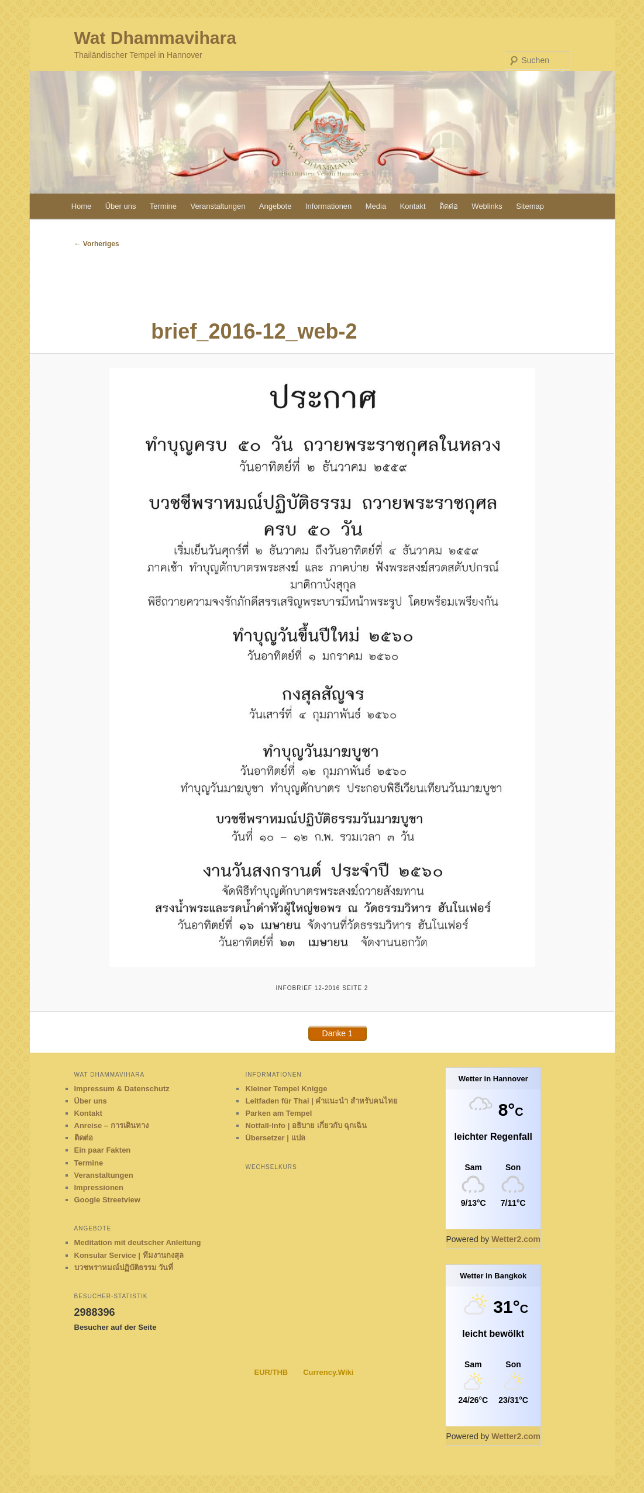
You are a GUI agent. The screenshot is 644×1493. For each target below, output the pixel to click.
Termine (163, 206)
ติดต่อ (448, 206)
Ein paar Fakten (102, 1150)
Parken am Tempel (278, 1113)
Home (81, 206)
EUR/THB (271, 1372)
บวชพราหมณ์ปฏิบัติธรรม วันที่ (124, 1267)
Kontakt (413, 206)
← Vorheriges (96, 244)
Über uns (120, 206)
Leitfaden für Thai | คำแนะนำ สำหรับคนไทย (321, 1101)
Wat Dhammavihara (155, 37)
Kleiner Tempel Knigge (286, 1088)
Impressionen (99, 1187)
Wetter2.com (515, 1239)
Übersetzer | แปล (275, 1137)
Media (376, 206)
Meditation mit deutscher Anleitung (137, 1242)
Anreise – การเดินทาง (111, 1125)
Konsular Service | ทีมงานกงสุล (129, 1255)
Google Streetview (107, 1199)
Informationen (328, 206)
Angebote (275, 206)
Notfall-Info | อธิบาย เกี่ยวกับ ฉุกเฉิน (306, 1125)
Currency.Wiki (328, 1372)
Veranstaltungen (217, 206)
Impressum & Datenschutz (122, 1088)
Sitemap (530, 206)
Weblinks (486, 206)
